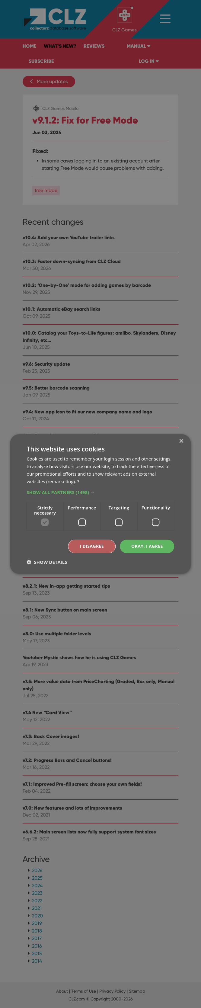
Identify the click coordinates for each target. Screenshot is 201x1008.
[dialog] (100, 504)
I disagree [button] (92, 546)
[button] (100, 492)
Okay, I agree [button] (147, 546)
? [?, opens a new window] (78, 481)
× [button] (181, 441)
